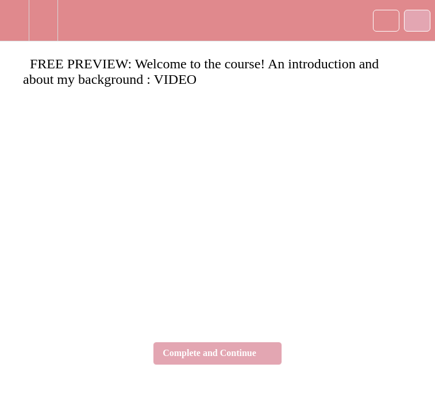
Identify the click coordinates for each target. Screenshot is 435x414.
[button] (14, 20)
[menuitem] (43, 20)
